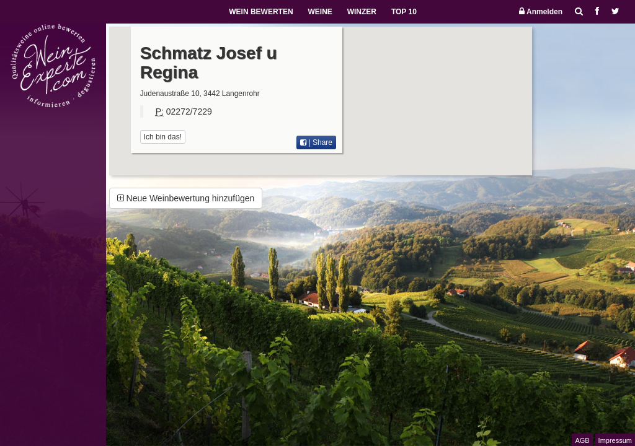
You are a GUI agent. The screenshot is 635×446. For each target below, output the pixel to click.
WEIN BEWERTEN (261, 11)
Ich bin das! (163, 137)
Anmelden (540, 11)
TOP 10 (404, 11)
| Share (316, 142)
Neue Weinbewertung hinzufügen (186, 198)
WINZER (361, 11)
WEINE (320, 11)
